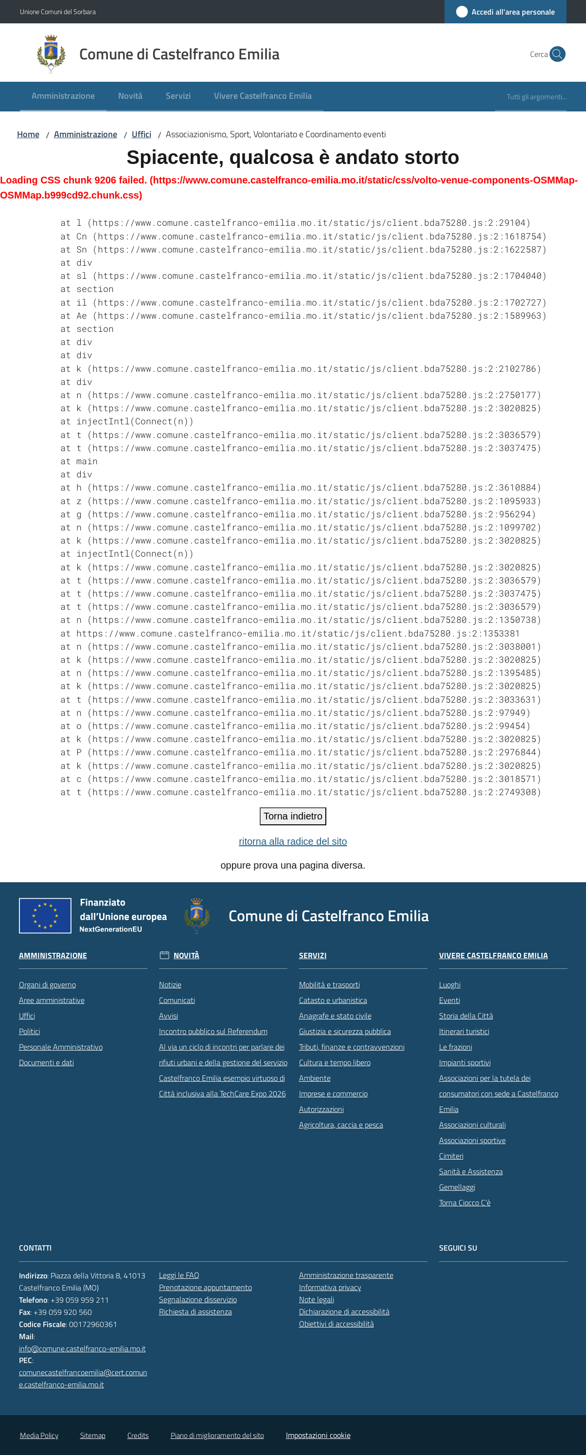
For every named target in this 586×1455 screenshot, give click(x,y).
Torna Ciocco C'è (465, 1202)
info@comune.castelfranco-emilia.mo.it (82, 1348)
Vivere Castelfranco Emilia (493, 955)
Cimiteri (451, 1156)
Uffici (141, 134)
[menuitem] (63, 96)
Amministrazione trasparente (346, 1275)
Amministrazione (85, 134)
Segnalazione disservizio (198, 1299)
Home (28, 134)
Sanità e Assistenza (471, 1171)
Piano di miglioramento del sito (217, 1435)
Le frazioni (455, 1047)
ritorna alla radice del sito (293, 841)
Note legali (316, 1299)
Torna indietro (293, 816)
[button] (555, 54)
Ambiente (315, 1078)
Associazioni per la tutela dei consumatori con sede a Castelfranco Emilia (498, 1093)
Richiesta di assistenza (195, 1311)
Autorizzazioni (321, 1109)
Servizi (313, 955)
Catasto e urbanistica (333, 1000)
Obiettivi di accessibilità (336, 1323)
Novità (186, 955)
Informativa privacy (330, 1287)
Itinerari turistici (464, 1031)
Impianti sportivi (465, 1062)
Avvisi (168, 1015)
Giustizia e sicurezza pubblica (345, 1031)
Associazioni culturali (472, 1124)
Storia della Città (466, 1015)
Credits (138, 1435)
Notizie (170, 984)
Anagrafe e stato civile (335, 1015)
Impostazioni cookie (318, 1435)
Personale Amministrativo (61, 1047)
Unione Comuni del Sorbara (58, 11)
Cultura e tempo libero (335, 1062)
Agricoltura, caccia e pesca (341, 1124)
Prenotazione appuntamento (205, 1287)
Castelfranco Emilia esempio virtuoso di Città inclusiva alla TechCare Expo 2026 (222, 1085)
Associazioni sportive (472, 1140)
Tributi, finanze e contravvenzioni (352, 1047)
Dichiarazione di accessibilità (344, 1311)
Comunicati (177, 1000)
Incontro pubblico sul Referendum (213, 1031)
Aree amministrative (52, 1000)
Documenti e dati (46, 1062)
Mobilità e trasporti (329, 984)
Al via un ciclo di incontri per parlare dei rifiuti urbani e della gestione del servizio (223, 1054)
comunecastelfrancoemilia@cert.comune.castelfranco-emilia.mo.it (83, 1378)
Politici (29, 1031)
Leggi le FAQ (179, 1275)
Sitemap (93, 1435)
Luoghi (450, 984)
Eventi (449, 1000)
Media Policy (39, 1435)
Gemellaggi (457, 1187)
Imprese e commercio (333, 1093)
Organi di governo (47, 984)
